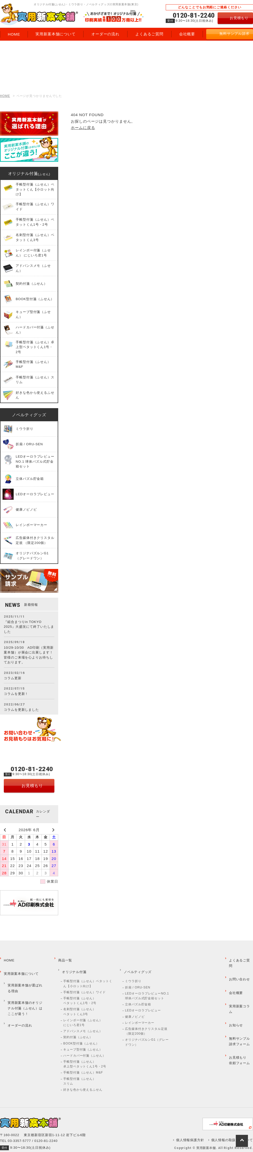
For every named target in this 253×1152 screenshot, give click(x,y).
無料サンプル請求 (234, 34)
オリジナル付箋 (29, 173)
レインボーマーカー (139, 1014)
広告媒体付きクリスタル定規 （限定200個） (146, 1022)
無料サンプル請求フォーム (238, 1005)
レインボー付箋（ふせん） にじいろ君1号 (82, 1014)
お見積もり (239, 18)
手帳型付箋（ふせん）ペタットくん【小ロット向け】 (87, 975)
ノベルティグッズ (29, 415)
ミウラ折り (133, 972)
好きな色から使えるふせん (82, 1081)
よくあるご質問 (240, 958)
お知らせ (235, 994)
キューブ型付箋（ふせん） (82, 1040)
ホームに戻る (83, 127)
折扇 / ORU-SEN (137, 978)
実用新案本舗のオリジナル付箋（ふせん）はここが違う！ (25, 992)
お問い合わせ (238, 967)
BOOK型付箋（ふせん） (81, 1034)
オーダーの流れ (18, 1005)
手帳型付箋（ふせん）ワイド (84, 983)
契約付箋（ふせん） (78, 1028)
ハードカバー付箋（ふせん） (84, 1047)
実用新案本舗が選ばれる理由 (25, 977)
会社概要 (235, 976)
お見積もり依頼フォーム (238, 1020)
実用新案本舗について (20, 967)
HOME (5, 96)
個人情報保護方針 (195, 1131)
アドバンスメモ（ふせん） (82, 1022)
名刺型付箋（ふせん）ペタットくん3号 (79, 1003)
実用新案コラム (240, 985)
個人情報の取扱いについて (233, 1131)
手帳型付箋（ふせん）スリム (79, 1072)
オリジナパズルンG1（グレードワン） (147, 1033)
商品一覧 (64, 958)
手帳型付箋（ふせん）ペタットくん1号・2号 (79, 992)
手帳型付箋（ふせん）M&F (83, 1064)
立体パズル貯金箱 (138, 996)
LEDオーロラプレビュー (143, 1002)
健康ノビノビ (134, 1008)
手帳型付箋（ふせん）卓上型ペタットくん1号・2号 (84, 1055)
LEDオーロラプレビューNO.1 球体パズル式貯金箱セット (147, 987)
